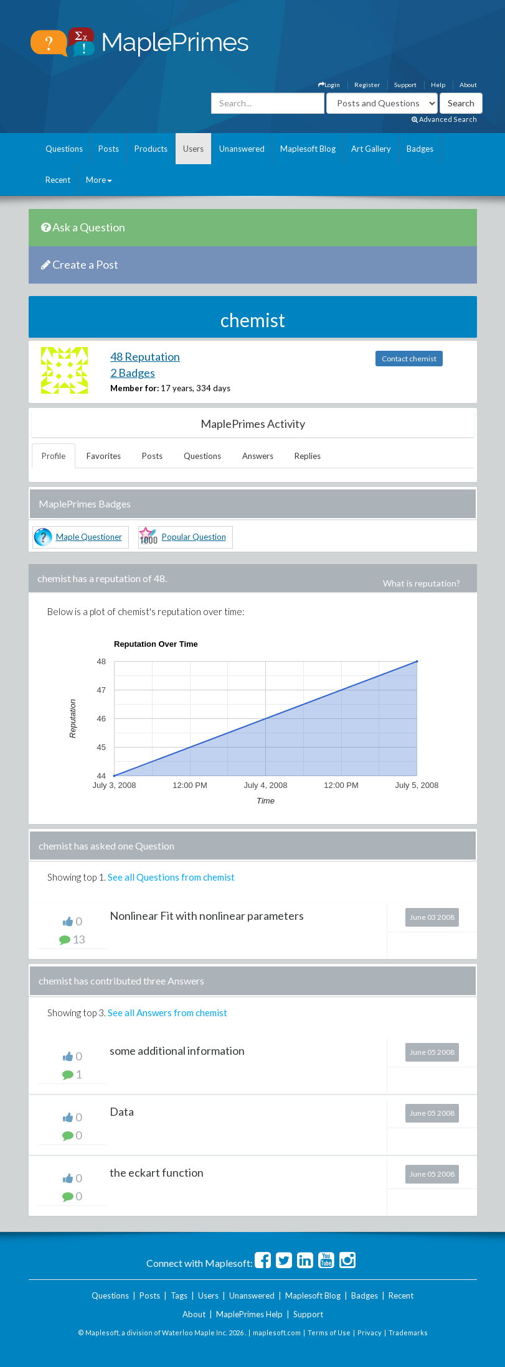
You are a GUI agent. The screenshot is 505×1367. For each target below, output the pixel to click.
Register (367, 84)
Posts (108, 149)
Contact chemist (409, 358)
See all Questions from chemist (171, 877)
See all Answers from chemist (167, 1012)
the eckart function (157, 1172)
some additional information (177, 1050)
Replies (308, 456)
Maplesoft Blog (308, 149)
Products (151, 149)
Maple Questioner (89, 537)
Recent (57, 180)
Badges (420, 149)
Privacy (369, 1332)
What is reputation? (421, 583)
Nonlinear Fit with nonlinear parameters (207, 915)
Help (438, 84)
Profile (53, 456)
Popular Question (194, 537)
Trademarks (408, 1332)
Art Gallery (371, 149)
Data (122, 1111)
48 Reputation (145, 356)
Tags (179, 1295)
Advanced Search (444, 119)
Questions (64, 149)
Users (193, 149)
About (468, 84)
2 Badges (132, 372)
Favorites (104, 456)
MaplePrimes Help (249, 1314)
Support (405, 84)
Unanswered (242, 149)
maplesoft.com (277, 1332)
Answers (257, 456)
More (99, 180)
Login (329, 84)
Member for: (134, 388)
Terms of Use (329, 1332)
